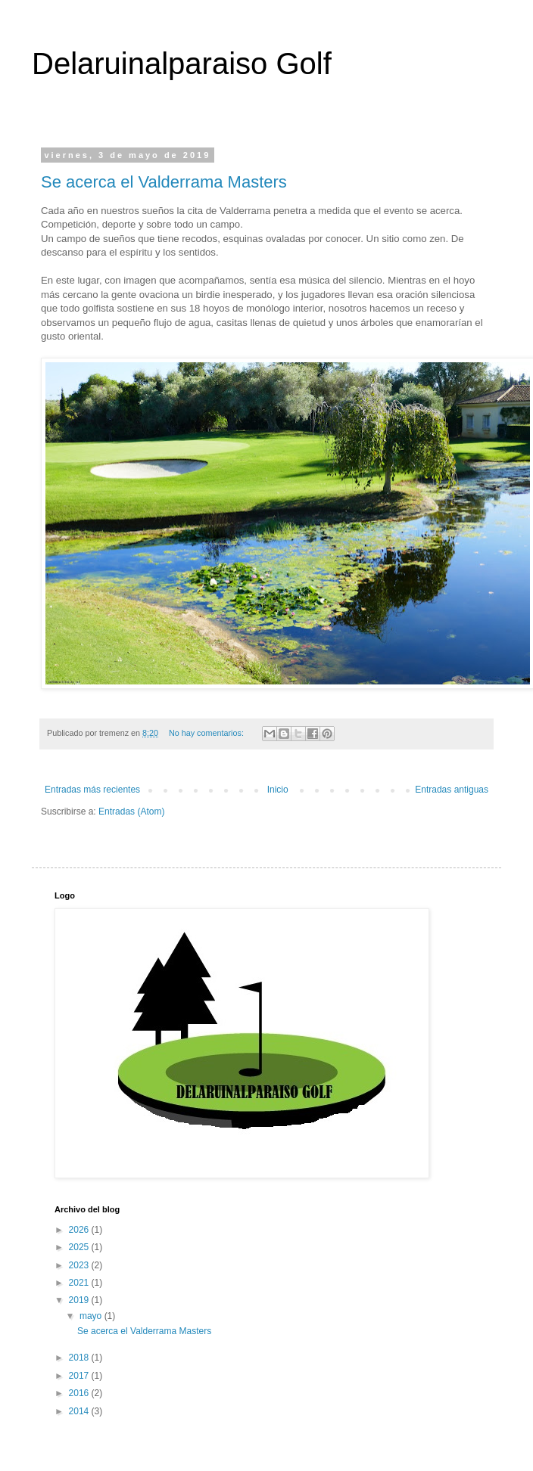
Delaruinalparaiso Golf (182, 63)
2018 (80, 1357)
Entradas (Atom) (131, 811)
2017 (80, 1375)
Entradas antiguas (451, 789)
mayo (91, 1316)
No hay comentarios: (207, 732)
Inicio (277, 789)
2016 (80, 1393)
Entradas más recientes (92, 789)
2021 (80, 1282)
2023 (80, 1265)
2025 (80, 1247)
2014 (80, 1411)
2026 (80, 1229)
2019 (80, 1300)
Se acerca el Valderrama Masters (164, 181)
